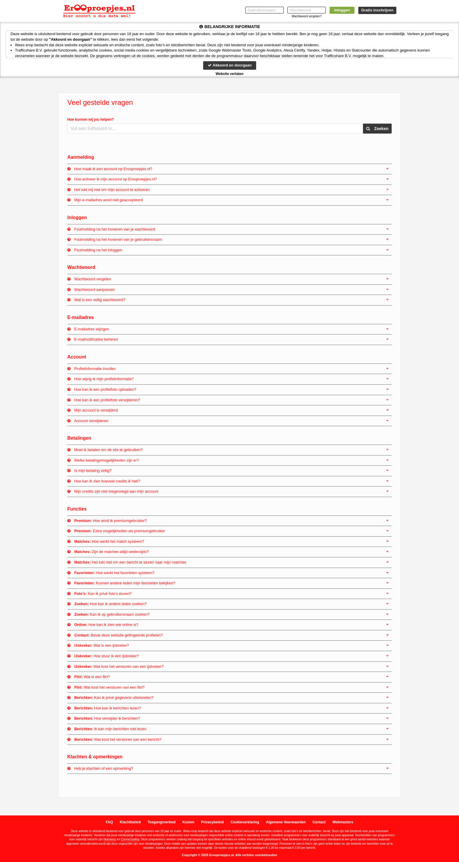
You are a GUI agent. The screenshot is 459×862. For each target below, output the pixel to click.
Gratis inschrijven (377, 10)
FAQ (109, 822)
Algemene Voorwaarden (286, 822)
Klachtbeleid (130, 822)
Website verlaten (229, 74)
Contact (319, 822)
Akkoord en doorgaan (229, 65)
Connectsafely (130, 839)
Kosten (188, 822)
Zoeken (377, 128)
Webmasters (343, 822)
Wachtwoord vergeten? (306, 16)
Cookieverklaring (245, 822)
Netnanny (110, 839)
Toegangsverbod (162, 822)
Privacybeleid (212, 822)
